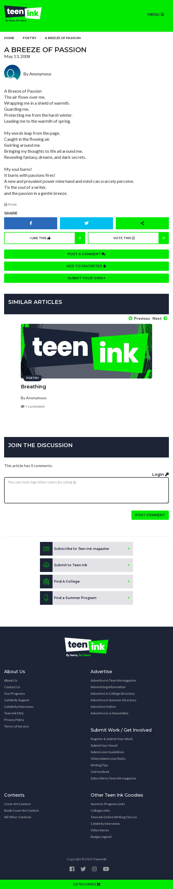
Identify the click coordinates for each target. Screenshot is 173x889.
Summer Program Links (108, 804)
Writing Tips (99, 765)
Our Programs (14, 693)
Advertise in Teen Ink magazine (113, 680)
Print (10, 205)
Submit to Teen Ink (63, 565)
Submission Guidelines (107, 752)
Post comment (150, 515)
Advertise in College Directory (113, 693)
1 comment (33, 406)
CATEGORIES (86, 884)
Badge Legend (101, 837)
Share (11, 213)
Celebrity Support (16, 700)
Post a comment (86, 254)
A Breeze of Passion (62, 38)
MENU (156, 14)
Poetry (29, 38)
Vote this (141, 238)
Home (9, 38)
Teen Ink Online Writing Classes (114, 817)
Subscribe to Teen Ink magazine (113, 778)
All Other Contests (17, 817)
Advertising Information (108, 687)
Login (160, 474)
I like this (57, 238)
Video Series (100, 830)
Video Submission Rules (108, 758)
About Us (11, 680)
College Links (100, 810)
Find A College (60, 581)
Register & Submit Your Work (112, 739)
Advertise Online (103, 707)
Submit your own (86, 278)
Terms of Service (16, 726)
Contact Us (12, 687)
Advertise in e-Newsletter (110, 713)
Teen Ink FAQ (14, 713)
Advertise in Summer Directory (113, 700)
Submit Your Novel (104, 745)
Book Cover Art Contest (21, 810)
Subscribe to (74, 549)
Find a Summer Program (68, 598)
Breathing (33, 387)
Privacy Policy (14, 720)
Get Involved (100, 772)
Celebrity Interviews (19, 707)
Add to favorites (86, 266)
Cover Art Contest (17, 804)
